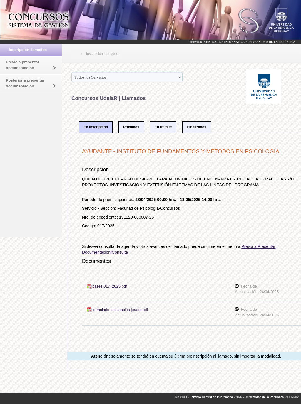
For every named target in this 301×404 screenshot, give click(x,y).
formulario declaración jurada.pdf (117, 309)
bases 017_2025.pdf (106, 286)
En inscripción (95, 127)
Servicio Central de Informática (211, 397)
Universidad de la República (264, 397)
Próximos (131, 127)
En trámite (163, 127)
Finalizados (196, 127)
